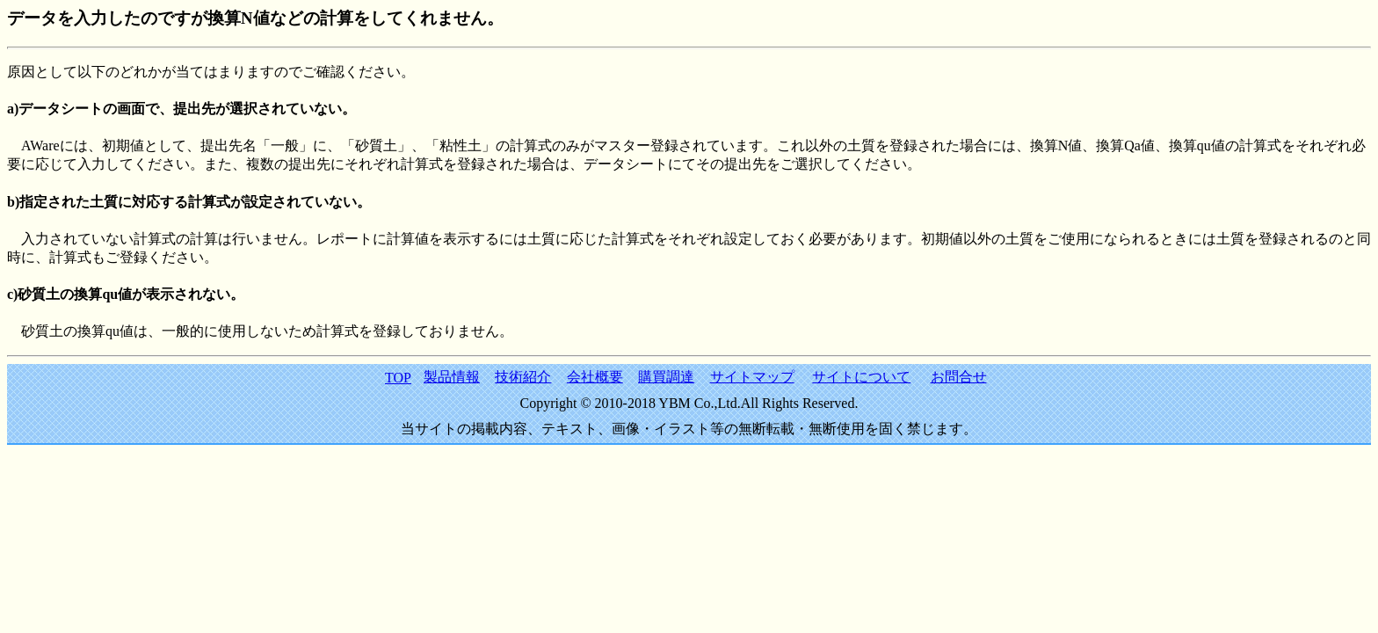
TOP (398, 377)
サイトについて (861, 376)
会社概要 (595, 376)
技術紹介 (523, 376)
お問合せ (959, 376)
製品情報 (452, 376)
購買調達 (666, 376)
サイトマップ (752, 376)
